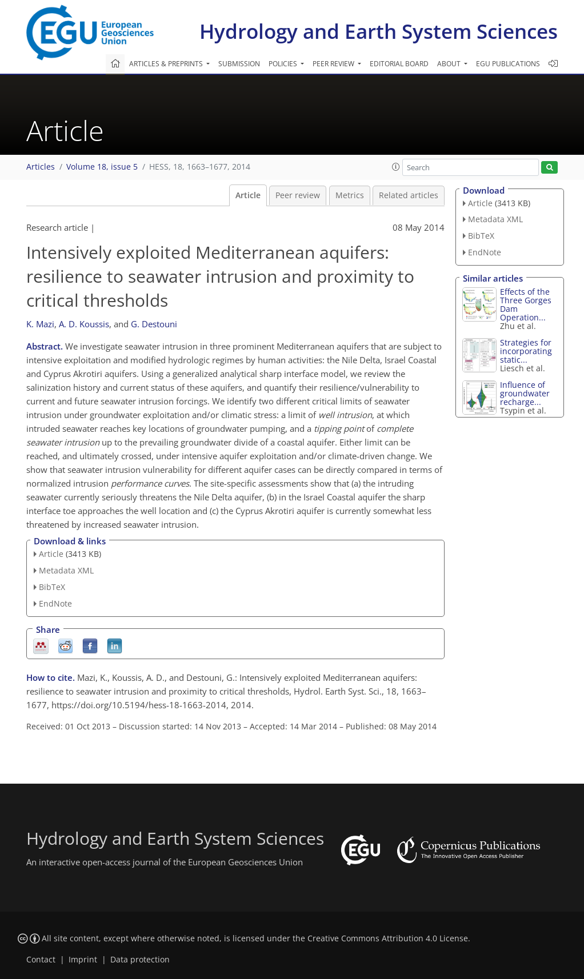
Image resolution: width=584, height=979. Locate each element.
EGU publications (508, 64)
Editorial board (399, 64)
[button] (396, 167)
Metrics (349, 195)
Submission (239, 64)
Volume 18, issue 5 (102, 167)
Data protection (140, 959)
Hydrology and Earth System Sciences (378, 31)
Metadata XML (66, 570)
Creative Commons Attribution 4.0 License (387, 938)
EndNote (55, 603)
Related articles (408, 195)
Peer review (297, 195)
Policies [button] (284, 64)
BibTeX (52, 586)
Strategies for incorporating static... (526, 351)
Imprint (83, 959)
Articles (40, 167)
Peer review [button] (334, 64)
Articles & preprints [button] (167, 64)
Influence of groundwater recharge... (525, 393)
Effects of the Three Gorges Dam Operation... (525, 304)
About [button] (449, 64)
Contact (40, 959)
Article (248, 195)
